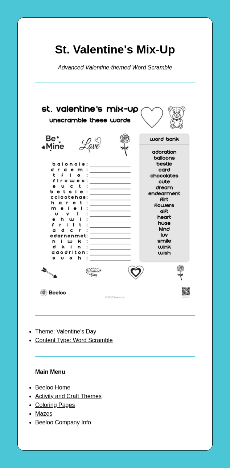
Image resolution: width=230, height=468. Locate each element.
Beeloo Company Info (63, 422)
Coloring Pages (55, 405)
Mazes (43, 414)
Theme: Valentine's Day (65, 331)
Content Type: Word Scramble (74, 340)
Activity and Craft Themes (68, 396)
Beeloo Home (52, 387)
